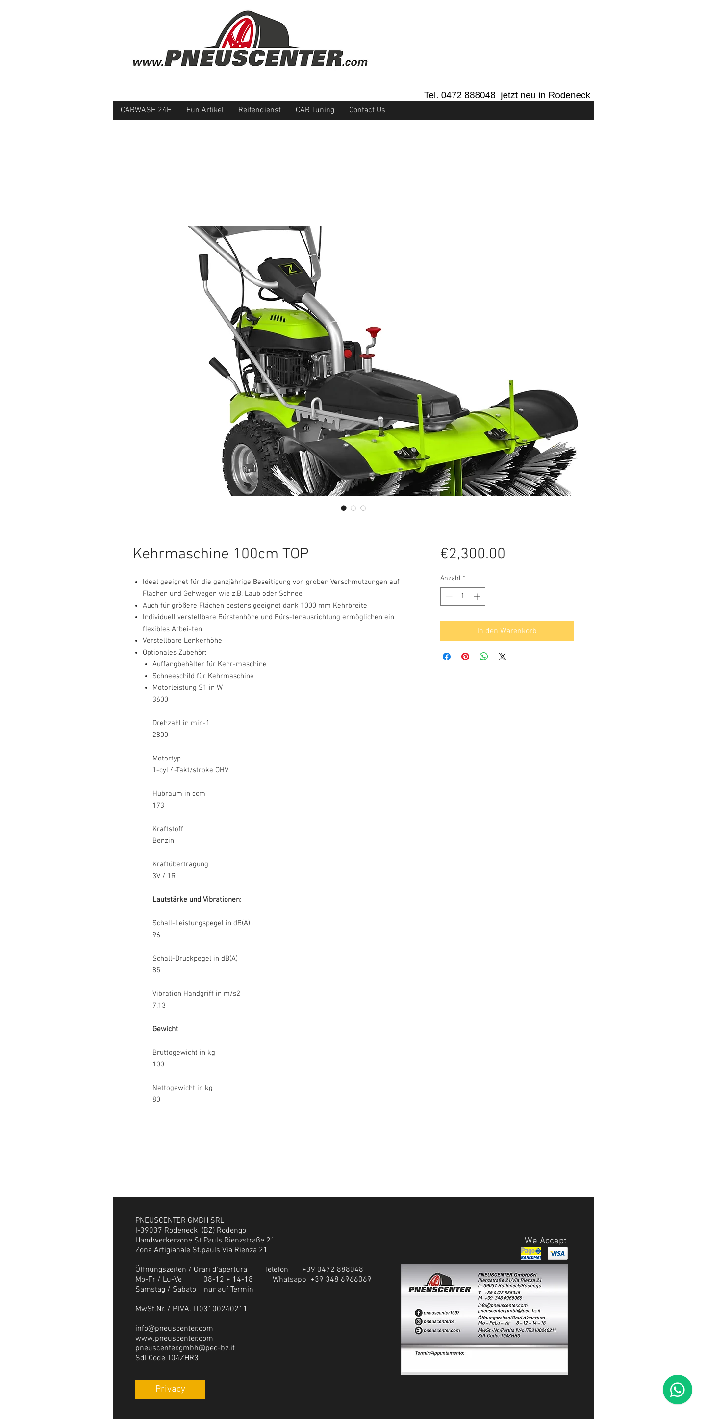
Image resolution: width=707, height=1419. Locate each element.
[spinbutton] (463, 596)
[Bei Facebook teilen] (447, 656)
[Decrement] (448, 596)
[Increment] (478, 596)
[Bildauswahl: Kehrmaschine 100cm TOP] (344, 508)
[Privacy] (170, 1389)
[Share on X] (502, 656)
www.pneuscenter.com (174, 1338)
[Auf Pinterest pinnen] (465, 656)
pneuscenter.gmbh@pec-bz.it (185, 1348)
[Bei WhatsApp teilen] (484, 656)
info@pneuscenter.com (174, 1329)
